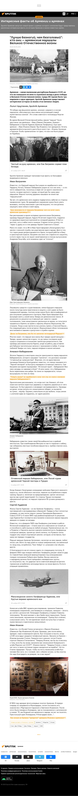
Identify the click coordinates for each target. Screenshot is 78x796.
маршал (36, 726)
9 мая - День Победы (16, 726)
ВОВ (41, 726)
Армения (38, 722)
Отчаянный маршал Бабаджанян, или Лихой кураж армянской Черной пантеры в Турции (36, 479)
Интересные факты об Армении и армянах (22, 722)
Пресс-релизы (41, 768)
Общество (45, 722)
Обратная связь (40, 773)
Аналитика (49, 752)
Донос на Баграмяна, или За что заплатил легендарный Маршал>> (37, 333)
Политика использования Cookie (32, 771)
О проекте (4, 768)
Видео (75, 752)
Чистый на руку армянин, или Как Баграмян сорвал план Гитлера (39, 165)
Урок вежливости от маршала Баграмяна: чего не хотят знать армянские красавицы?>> (35, 211)
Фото (57, 752)
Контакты (27, 768)
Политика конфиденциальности (11, 771)
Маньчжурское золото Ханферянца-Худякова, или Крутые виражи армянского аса (35, 597)
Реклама (33, 768)
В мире (52, 722)
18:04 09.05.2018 (15, 47)
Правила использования (16, 768)
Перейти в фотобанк (32, 83)
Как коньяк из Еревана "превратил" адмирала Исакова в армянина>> (38, 718)
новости (4, 752)
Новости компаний (53, 768)
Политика (32, 752)
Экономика (22, 752)
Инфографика (66, 752)
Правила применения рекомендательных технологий (18, 773)
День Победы (27, 726)
